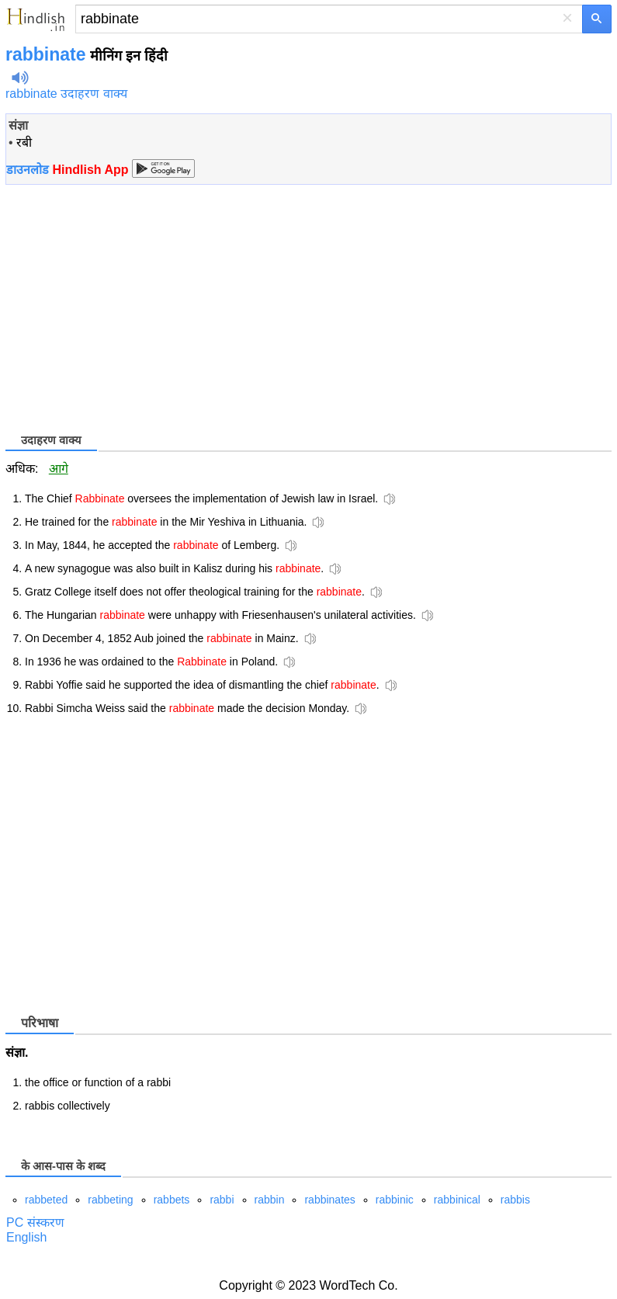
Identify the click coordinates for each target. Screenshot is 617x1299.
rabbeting (110, 1199)
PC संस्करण (35, 1222)
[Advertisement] (135, 307)
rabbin (270, 1199)
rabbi (222, 1199)
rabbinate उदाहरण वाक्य (66, 93)
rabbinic (395, 1199)
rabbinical (457, 1199)
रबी (24, 142)
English (26, 1237)
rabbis (515, 1199)
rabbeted (46, 1199)
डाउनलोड (67, 169)
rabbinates (329, 1199)
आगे (58, 468)
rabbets (172, 1199)
